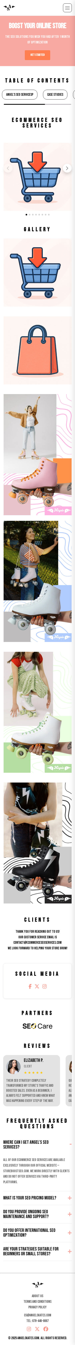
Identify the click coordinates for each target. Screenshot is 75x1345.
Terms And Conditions (37, 1302)
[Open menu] (67, 7)
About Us (37, 1296)
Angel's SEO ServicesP (19, 95)
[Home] (38, 1285)
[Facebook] (30, 987)
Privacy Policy (37, 1307)
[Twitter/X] (37, 987)
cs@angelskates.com (37, 1315)
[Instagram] (44, 987)
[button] (67, 168)
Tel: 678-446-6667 (37, 1321)
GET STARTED (37, 55)
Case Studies (55, 95)
